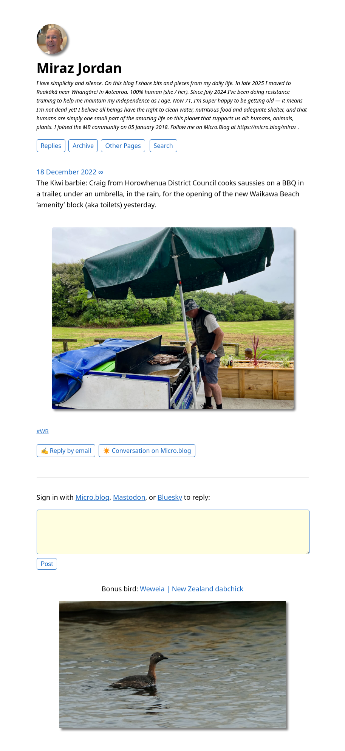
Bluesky (170, 497)
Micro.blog (92, 497)
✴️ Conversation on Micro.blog (147, 450)
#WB (43, 431)
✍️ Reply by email (66, 450)
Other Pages (123, 145)
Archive (83, 145)
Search (163, 145)
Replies (51, 145)
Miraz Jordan (79, 68)
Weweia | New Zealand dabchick (191, 594)
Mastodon (129, 497)
